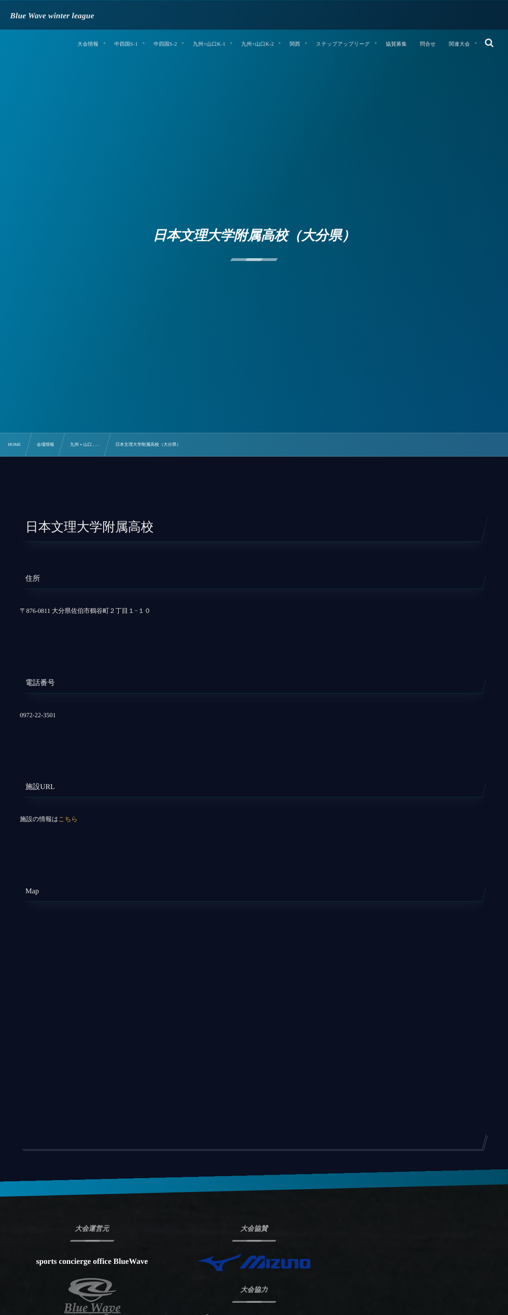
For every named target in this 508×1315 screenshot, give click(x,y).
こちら (68, 819)
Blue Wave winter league (52, 16)
